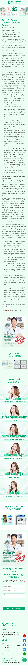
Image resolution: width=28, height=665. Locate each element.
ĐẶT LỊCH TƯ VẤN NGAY (14, 608)
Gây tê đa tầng (18, 292)
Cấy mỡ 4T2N (11, 259)
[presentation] (1, 9)
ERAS (8, 290)
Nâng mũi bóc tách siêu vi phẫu (15, 255)
